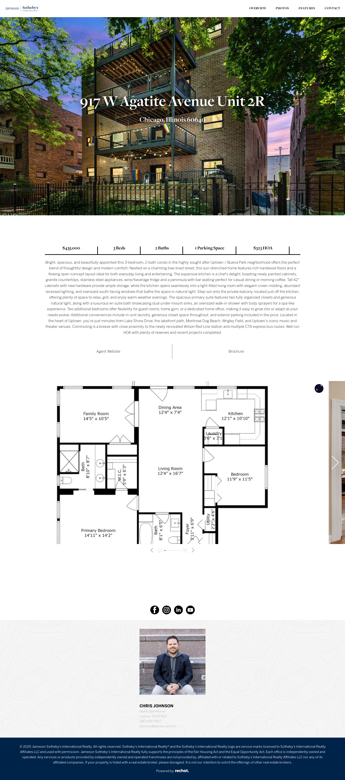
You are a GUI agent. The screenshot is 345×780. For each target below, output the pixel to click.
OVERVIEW (257, 8)
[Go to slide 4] (175, 550)
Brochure (236, 351)
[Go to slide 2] (168, 550)
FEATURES (307, 8)
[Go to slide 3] (172, 550)
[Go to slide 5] (179, 550)
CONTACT (332, 8)
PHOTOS (282, 8)
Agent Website (108, 351)
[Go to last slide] (12, 462)
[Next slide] (335, 462)
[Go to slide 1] (165, 550)
